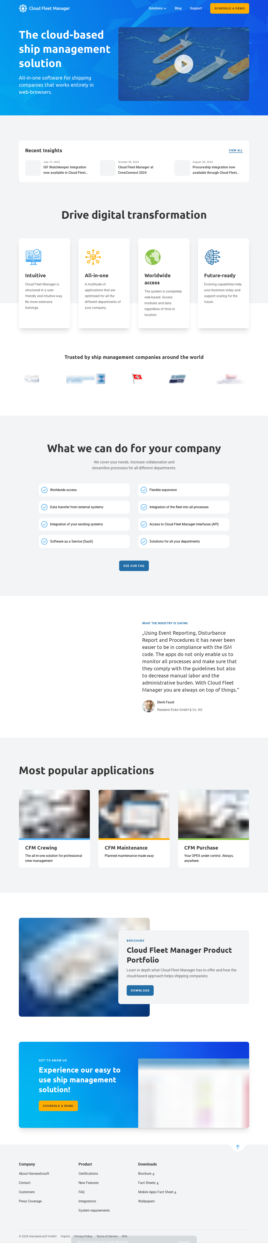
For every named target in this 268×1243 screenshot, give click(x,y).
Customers (27, 1192)
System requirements (94, 1210)
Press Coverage (30, 1201)
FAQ (82, 1192)
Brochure (144, 1174)
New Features (89, 1183)
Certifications (88, 1174)
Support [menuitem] (196, 8)
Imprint (65, 1236)
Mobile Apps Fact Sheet (155, 1192)
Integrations (87, 1201)
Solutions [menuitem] (157, 8)
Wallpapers (146, 1201)
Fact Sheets (147, 1183)
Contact (24, 1183)
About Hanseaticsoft (34, 1174)
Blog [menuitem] (178, 8)
